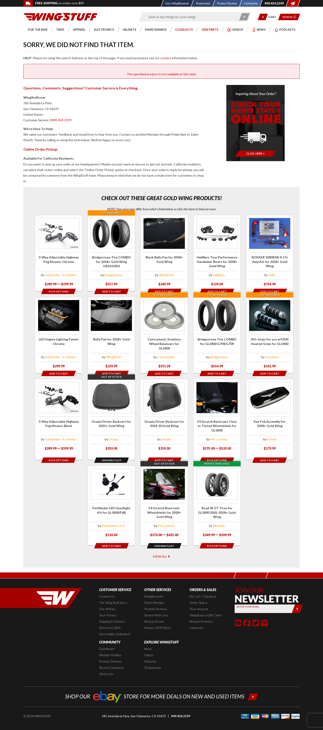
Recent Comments (111, 660)
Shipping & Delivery (112, 614)
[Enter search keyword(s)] (191, 16)
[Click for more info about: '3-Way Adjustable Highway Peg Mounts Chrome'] (58, 253)
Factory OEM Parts (157, 620)
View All (161, 548)
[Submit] (297, 601)
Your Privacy (107, 607)
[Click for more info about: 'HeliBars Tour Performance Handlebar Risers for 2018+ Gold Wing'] (217, 253)
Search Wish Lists (156, 607)
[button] (263, 17)
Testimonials (152, 660)
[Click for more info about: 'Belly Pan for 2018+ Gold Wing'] (111, 335)
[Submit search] (244, 16)
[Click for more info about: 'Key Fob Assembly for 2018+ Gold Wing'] (269, 417)
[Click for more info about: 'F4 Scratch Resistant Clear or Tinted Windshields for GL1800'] (217, 417)
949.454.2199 (180, 708)
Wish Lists (106, 666)
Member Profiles (110, 647)
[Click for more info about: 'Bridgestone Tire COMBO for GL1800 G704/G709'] (217, 335)
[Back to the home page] (60, 16)
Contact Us (107, 589)
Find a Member (154, 595)
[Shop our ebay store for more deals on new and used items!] (161, 689)
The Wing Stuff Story (113, 595)
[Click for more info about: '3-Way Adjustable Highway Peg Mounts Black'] (58, 417)
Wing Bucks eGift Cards (206, 607)
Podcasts (150, 654)
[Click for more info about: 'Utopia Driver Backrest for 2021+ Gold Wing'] (111, 417)
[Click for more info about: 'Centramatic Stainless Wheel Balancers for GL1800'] (164, 335)
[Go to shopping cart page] (273, 17)
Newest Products (201, 614)
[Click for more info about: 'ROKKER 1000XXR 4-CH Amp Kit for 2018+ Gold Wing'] (269, 253)
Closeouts (197, 620)
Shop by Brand (154, 614)
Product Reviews (155, 601)
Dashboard (106, 641)
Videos (148, 647)
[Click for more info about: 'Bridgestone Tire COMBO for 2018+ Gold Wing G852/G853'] (111, 253)
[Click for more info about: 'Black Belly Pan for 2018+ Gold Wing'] (164, 253)
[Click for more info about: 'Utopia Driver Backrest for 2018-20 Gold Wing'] (164, 417)
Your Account (199, 601)
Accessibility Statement (114, 626)
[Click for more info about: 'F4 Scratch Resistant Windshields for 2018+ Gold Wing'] (164, 499)
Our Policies (107, 601)
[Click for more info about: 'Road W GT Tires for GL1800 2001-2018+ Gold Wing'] (217, 499)
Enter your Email (248, 599)
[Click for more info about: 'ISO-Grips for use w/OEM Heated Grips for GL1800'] (269, 335)
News (148, 641)
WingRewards (153, 589)
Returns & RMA (110, 620)
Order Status (198, 595)
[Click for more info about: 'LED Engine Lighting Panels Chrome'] (58, 335)
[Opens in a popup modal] (58, 291)
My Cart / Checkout (203, 589)
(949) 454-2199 (61, 120)
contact (165, 58)
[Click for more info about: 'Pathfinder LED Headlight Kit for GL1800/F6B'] (111, 499)
